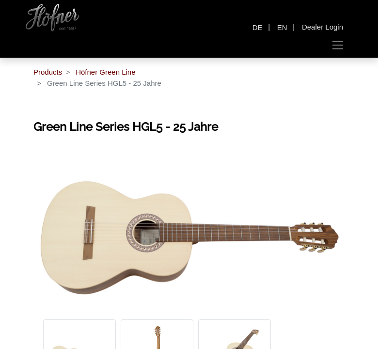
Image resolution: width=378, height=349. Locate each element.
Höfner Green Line (105, 72)
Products (47, 72)
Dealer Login (322, 27)
